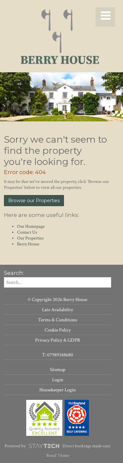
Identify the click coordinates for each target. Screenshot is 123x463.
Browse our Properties (34, 201)
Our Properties (30, 238)
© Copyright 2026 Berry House (57, 299)
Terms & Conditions (57, 319)
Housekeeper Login (57, 389)
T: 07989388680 (57, 354)
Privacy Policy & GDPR (57, 340)
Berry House (28, 244)
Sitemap (57, 369)
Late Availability (57, 309)
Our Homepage (31, 226)
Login (57, 379)
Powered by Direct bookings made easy (58, 446)
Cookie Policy (58, 330)
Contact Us (27, 232)
